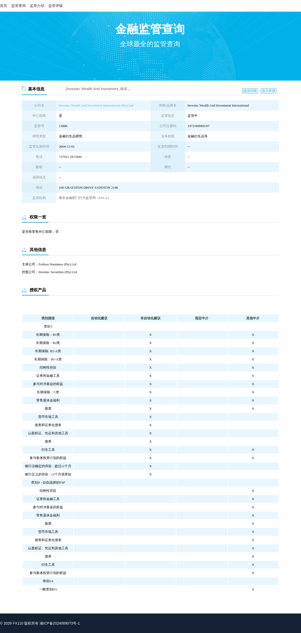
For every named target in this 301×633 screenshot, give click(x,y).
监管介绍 (37, 6)
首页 (3, 6)
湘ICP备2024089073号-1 (60, 623)
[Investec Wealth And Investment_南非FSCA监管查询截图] (113, 89)
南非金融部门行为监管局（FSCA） (85, 198)
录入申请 (268, 91)
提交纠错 (250, 91)
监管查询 (18, 6)
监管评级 (55, 6)
